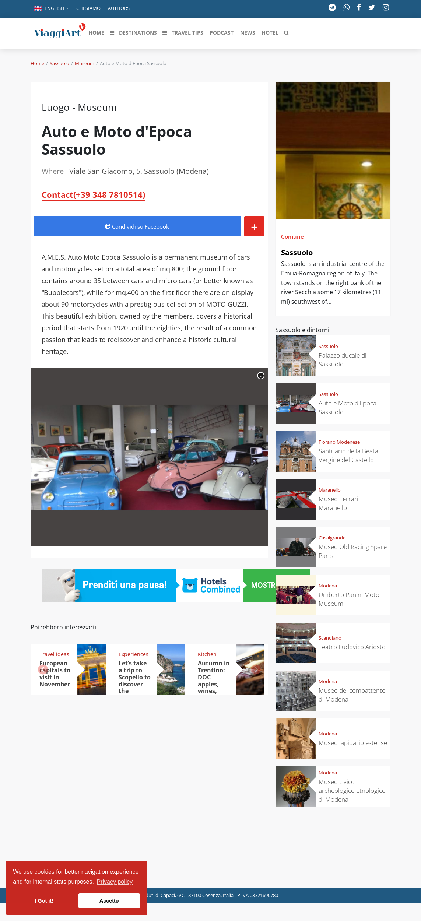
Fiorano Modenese (339, 442)
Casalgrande (332, 537)
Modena (328, 585)
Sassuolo (59, 63)
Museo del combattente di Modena (352, 694)
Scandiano (330, 637)
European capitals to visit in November (54, 673)
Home (37, 63)
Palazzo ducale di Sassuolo (342, 359)
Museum (84, 63)
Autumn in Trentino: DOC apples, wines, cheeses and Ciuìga (214, 684)
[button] (52, 9)
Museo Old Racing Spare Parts (353, 551)
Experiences (133, 654)
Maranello (330, 489)
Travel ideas (54, 654)
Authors (119, 8)
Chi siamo (88, 8)
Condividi (137, 226)
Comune (292, 236)
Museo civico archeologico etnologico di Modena (352, 790)
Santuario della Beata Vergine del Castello (348, 455)
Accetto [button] (109, 901)
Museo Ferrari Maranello (338, 503)
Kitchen (207, 654)
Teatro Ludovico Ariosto (352, 647)
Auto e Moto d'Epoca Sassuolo (347, 407)
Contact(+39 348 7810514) (93, 194)
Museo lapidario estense (353, 742)
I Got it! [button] (44, 901)
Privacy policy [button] (115, 882)
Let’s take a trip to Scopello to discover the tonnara (135, 680)
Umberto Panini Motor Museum (350, 599)
